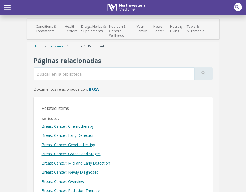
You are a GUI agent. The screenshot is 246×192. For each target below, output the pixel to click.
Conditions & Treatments (46, 28)
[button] (7, 6)
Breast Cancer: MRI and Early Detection (76, 163)
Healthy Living (176, 28)
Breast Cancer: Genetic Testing (68, 144)
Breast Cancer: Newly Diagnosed (70, 172)
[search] (114, 74)
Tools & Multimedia (196, 28)
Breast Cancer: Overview (63, 181)
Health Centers (71, 28)
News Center (158, 28)
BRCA (94, 89)
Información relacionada (88, 46)
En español (56, 46)
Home (38, 46)
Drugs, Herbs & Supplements (93, 28)
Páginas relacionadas (67, 60)
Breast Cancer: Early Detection (68, 135)
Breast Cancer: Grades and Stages (71, 153)
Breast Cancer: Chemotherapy (68, 126)
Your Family (142, 28)
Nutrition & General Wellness (117, 31)
